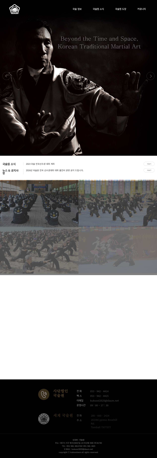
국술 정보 (77, 10)
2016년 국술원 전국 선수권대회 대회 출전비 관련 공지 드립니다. (55, 170)
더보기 (149, 164)
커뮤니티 (141, 10)
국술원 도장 (120, 10)
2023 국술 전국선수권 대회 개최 (40, 163)
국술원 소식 (98, 10)
